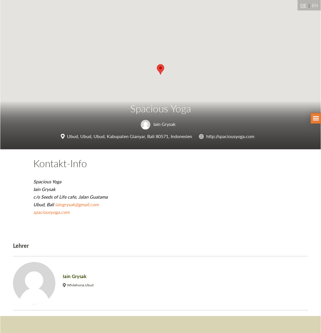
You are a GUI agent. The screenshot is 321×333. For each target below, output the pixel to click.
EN (315, 5)
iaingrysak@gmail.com (77, 204)
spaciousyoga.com (51, 212)
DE (303, 5)
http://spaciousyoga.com (230, 136)
